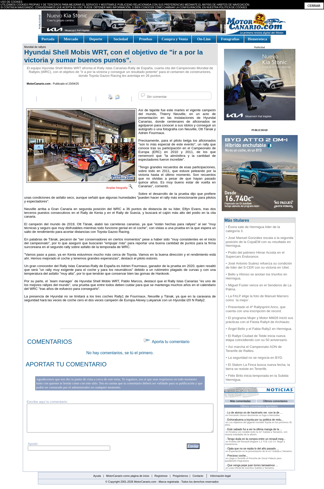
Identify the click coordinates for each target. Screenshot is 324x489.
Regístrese (161, 475)
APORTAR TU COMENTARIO (66, 364)
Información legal (220, 475)
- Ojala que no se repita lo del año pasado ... (259, 450)
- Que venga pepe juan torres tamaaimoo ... (251, 466)
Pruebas (145, 39)
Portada (48, 39)
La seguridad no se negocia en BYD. (255, 358)
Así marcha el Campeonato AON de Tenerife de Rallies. (254, 349)
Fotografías (230, 39)
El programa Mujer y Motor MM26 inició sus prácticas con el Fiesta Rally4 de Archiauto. (259, 320)
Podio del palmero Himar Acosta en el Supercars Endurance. (255, 254)
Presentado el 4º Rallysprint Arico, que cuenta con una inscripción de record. (256, 309)
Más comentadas (240, 401)
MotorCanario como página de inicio (127, 475)
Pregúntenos (180, 475)
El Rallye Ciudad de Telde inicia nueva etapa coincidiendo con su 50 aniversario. (257, 338)
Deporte (95, 39)
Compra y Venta (174, 39)
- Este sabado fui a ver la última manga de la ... (256, 432)
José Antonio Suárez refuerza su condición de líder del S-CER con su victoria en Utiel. (259, 265)
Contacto (197, 475)
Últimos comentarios (275, 401)
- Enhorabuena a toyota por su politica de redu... (258, 422)
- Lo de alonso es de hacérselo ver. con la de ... (253, 414)
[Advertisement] (120, 313)
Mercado (71, 39)
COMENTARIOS (49, 341)
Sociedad (121, 39)
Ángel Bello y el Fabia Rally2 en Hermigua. (260, 329)
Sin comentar (153, 97)
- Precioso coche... (253, 458)
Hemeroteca (257, 39)
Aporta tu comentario (166, 342)
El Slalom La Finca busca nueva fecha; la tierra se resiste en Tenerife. (258, 367)
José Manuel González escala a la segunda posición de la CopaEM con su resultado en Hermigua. (259, 242)
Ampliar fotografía (119, 187)
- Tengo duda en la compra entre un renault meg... (255, 441)
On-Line (203, 39)
